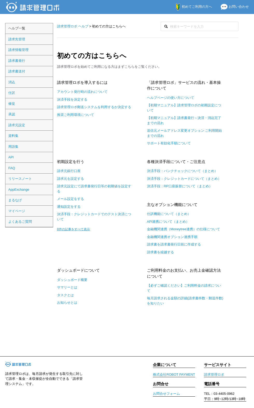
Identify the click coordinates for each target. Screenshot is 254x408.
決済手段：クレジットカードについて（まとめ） (184, 179)
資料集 (13, 136)
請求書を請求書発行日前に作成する (174, 244)
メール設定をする (70, 199)
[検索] (199, 26)
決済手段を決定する (72, 99)
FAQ (11, 168)
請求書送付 (16, 71)
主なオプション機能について (172, 204)
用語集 (13, 147)
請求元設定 (16, 125)
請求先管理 (16, 39)
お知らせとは (67, 303)
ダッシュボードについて (78, 270)
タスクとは (65, 295)
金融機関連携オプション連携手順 (172, 237)
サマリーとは (67, 287)
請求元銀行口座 (69, 171)
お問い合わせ (232, 7)
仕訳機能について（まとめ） (169, 214)
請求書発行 (16, 61)
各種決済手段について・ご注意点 (176, 161)
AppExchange (18, 189)
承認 (11, 114)
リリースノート (20, 179)
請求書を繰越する (160, 252)
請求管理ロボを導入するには (82, 82)
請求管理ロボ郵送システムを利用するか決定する (94, 107)
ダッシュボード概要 (72, 280)
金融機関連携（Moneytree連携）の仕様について (183, 229)
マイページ (16, 211)
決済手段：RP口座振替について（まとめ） (179, 186)
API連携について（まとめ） (168, 222)
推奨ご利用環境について (75, 115)
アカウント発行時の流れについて (82, 92)
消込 (11, 82)
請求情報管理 (18, 50)
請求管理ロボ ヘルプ (72, 26)
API (11, 157)
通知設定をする (69, 207)
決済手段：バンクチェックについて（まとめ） (182, 171)
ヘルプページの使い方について (170, 98)
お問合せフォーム (166, 394)
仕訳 (11, 93)
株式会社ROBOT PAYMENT (174, 374)
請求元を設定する (70, 179)
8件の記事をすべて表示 (73, 229)
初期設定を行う (70, 161)
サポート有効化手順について (169, 143)
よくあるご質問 (20, 222)
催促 (11, 104)
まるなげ (15, 200)
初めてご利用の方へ (191, 7)
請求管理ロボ (214, 374)
